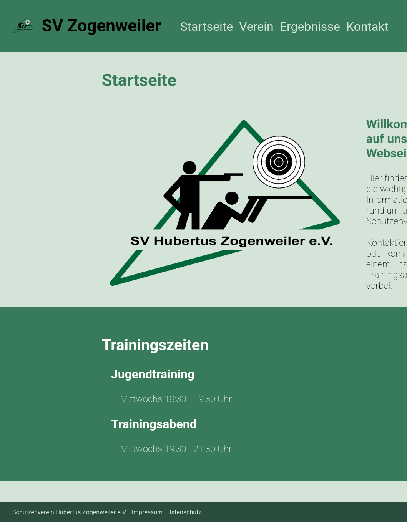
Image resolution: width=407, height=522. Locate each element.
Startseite (206, 26)
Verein (256, 26)
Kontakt (367, 26)
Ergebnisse (310, 26)
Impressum (147, 512)
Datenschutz (184, 512)
